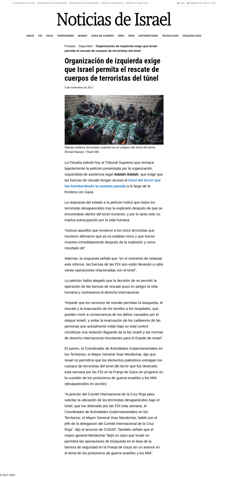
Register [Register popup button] (192, 3)
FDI (40, 35)
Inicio (30, 35)
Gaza (49, 35)
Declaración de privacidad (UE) (52, 3)
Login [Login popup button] (181, 3)
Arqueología (192, 35)
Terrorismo (65, 35)
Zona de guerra (102, 35)
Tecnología (170, 35)
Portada (70, 46)
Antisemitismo (148, 35)
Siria (121, 35)
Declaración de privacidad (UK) (84, 3)
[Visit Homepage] (114, 19)
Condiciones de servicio (23, 3)
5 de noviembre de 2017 (79, 87)
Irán (131, 35)
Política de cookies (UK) (137, 3)
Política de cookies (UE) (112, 3)
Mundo (82, 35)
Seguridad (85, 46)
